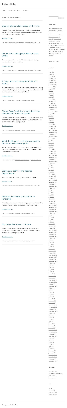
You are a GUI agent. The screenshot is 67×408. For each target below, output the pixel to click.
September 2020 (53, 211)
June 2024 (51, 118)
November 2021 (53, 182)
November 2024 (53, 107)
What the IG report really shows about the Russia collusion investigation (21, 142)
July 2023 (51, 141)
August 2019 (52, 238)
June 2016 (51, 317)
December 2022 (53, 155)
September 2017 (53, 286)
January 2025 (52, 103)
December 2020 (53, 205)
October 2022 (52, 159)
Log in (50, 388)
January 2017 (52, 303)
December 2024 (53, 105)
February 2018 (52, 276)
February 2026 (52, 78)
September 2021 (53, 186)
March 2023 (52, 149)
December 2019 (53, 230)
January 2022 (52, 178)
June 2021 (51, 193)
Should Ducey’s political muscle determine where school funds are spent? (21, 112)
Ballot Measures (53, 371)
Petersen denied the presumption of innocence (18, 197)
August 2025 (52, 89)
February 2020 (52, 226)
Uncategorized (52, 378)
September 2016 (53, 311)
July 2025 (51, 91)
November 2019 (53, 232)
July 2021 (51, 190)
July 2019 (51, 240)
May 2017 (51, 294)
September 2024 (53, 112)
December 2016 (53, 305)
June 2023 (51, 143)
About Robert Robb (14, 10)
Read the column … (7, 38)
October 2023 (52, 134)
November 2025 (53, 84)
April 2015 (51, 346)
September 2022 (53, 161)
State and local (19, 100)
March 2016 (52, 324)
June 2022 (51, 168)
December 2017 (53, 280)
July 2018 (51, 265)
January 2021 (52, 203)
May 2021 (51, 195)
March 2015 (52, 348)
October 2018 (52, 259)
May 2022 (51, 170)
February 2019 (52, 251)
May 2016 (51, 319)
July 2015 (51, 340)
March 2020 (52, 224)
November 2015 (53, 332)
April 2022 (51, 172)
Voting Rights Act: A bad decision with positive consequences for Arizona (56, 41)
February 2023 (52, 151)
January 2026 (52, 80)
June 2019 (51, 242)
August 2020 (52, 213)
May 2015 (51, 344)
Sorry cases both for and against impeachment (17, 171)
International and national (22, 42)
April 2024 (51, 122)
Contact (25, 10)
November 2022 (53, 157)
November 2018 (53, 257)
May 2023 (51, 145)
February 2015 (52, 351)
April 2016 (51, 321)
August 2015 (52, 338)
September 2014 (53, 361)
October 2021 (52, 184)
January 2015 (52, 353)
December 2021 (53, 180)
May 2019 (51, 245)
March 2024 (52, 124)
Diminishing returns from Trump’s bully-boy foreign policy (55, 31)
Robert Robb (9, 4)
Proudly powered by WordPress (10, 405)
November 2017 (53, 282)
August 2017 (52, 288)
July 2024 (51, 116)
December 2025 (53, 82)
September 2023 (53, 136)
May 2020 (51, 220)
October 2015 (52, 334)
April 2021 (51, 197)
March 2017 (52, 299)
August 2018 (52, 263)
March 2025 (52, 99)
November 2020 (53, 207)
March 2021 (52, 199)
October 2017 (52, 284)
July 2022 (51, 166)
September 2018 (53, 261)
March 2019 (52, 249)
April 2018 (51, 272)
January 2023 (52, 153)
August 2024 (52, 114)
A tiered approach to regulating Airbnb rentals (19, 82)
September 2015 (53, 336)
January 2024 (52, 128)
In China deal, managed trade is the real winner (20, 54)
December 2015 (53, 330)
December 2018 (53, 255)
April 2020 (51, 222)
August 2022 (52, 163)
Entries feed (52, 390)
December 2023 (53, 130)
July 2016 (51, 315)
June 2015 (51, 342)
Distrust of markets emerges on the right (20, 26)
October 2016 (52, 309)
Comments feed (53, 392)
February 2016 (52, 326)
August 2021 (52, 188)
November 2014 (53, 357)
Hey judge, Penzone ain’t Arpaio (16, 224)
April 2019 (51, 247)
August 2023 (52, 139)
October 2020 (52, 209)
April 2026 (51, 74)
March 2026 (52, 76)
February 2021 (52, 201)
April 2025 (51, 97)
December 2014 (53, 355)
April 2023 (51, 147)
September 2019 (53, 236)
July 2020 (51, 215)
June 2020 (51, 218)
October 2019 (52, 234)
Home (3, 10)
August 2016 (52, 313)
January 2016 (52, 328)
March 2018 (52, 274)
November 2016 (53, 307)
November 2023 (53, 132)
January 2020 (52, 228)
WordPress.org (52, 394)
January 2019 (52, 253)
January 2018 (52, 278)
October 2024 (52, 109)
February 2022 (52, 176)
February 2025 (52, 101)
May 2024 (51, 120)
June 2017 (51, 292)
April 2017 (51, 296)
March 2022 (52, 174)
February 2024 (52, 126)
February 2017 (52, 301)
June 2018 (51, 267)
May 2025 (51, 95)
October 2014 (52, 359)
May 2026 (51, 72)
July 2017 (51, 290)
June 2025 (51, 93)
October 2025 (52, 87)
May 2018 (51, 269)
